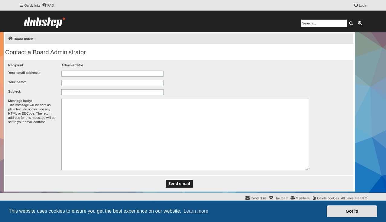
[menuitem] (48, 5)
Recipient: (16, 65)
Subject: (14, 91)
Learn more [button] (195, 211)
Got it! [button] (352, 211)
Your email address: (24, 73)
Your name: (17, 82)
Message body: (20, 101)
